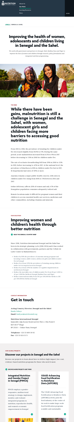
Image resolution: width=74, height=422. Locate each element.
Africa (7, 24)
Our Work (22, 6)
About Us (22, 4)
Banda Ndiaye (16, 311)
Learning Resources (25, 10)
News (21, 13)
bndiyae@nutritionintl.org (27, 314)
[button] (69, 13)
